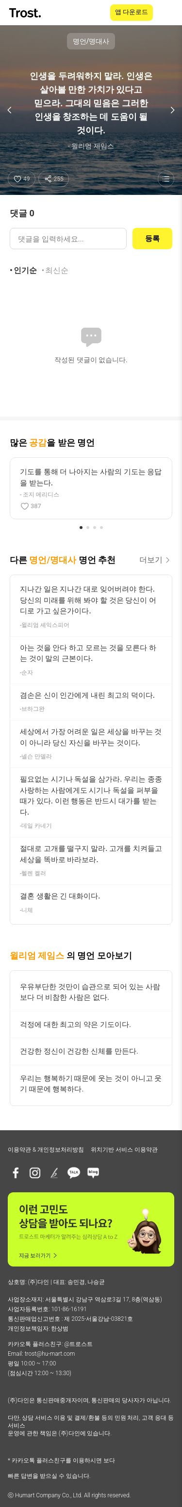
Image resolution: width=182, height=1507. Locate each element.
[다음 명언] (172, 110)
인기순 (25, 270)
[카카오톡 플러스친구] (74, 1173)
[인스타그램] (35, 1173)
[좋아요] (21, 179)
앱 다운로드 (131, 12)
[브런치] (54, 1173)
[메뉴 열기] (168, 12)
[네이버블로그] (93, 1173)
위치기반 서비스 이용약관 (124, 1149)
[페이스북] (15, 1173)
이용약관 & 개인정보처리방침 (46, 1149)
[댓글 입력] (68, 238)
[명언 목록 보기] (166, 179)
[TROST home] (26, 13)
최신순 (56, 270)
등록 (152, 238)
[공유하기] (53, 179)
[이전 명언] (10, 110)
